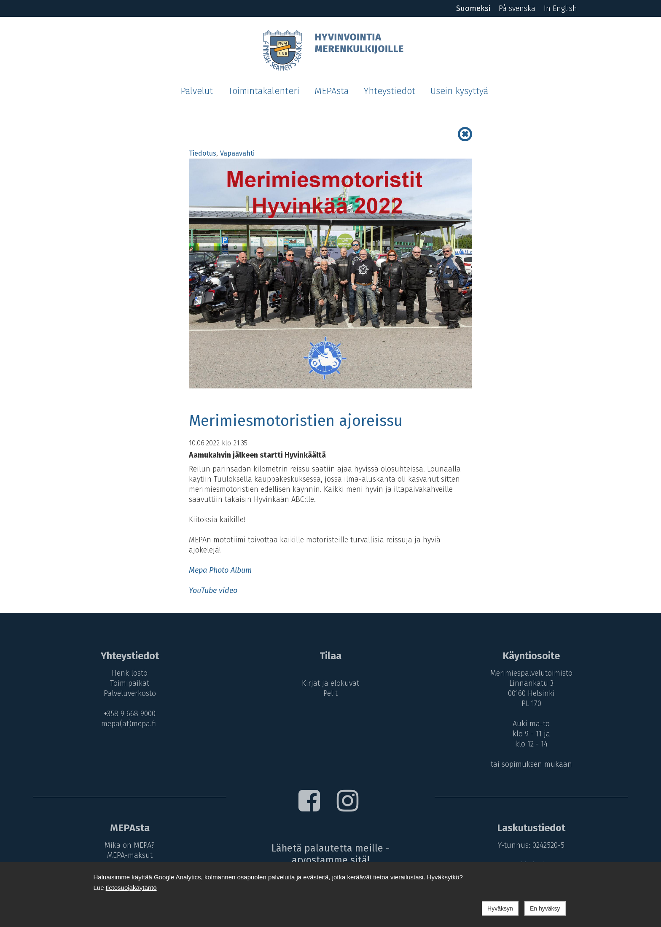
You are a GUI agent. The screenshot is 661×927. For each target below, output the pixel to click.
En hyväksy (545, 908)
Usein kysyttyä (459, 91)
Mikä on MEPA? (130, 845)
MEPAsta (331, 91)
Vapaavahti (237, 153)
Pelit (330, 693)
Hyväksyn (500, 908)
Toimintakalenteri (263, 91)
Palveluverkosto (130, 693)
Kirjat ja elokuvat (330, 683)
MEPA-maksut (130, 855)
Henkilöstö (130, 673)
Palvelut (196, 91)
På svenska (517, 8)
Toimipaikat (129, 683)
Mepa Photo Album (220, 570)
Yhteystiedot (389, 91)
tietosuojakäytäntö (131, 887)
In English (560, 8)
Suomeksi (473, 8)
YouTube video (213, 590)
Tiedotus (202, 153)
